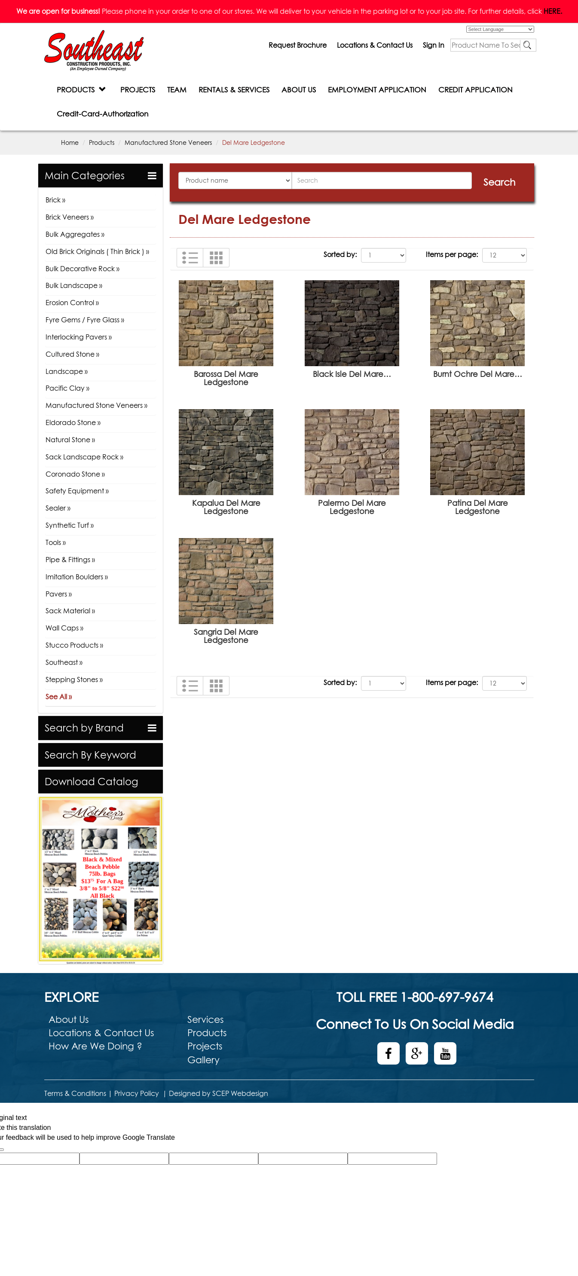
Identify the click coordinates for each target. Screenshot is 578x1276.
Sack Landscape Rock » (84, 457)
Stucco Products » (74, 645)
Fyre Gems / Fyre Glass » (85, 319)
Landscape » (67, 371)
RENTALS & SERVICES (234, 89)
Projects (205, 1046)
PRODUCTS (81, 89)
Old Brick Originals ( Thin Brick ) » (97, 251)
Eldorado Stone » (73, 422)
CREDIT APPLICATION (475, 89)
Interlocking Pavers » (79, 337)
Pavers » (59, 594)
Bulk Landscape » (74, 285)
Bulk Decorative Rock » (82, 268)
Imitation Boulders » (77, 576)
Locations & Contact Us (375, 45)
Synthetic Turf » (70, 525)
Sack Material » (70, 610)
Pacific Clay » (67, 388)
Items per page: (452, 254)
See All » (59, 696)
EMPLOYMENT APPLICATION (377, 89)
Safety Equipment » (77, 491)
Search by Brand (84, 728)
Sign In (433, 45)
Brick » (55, 200)
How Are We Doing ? (95, 1046)
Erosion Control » (72, 302)
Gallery (203, 1059)
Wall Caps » (64, 628)
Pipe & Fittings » (70, 559)
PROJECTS (137, 89)
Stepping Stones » (74, 679)
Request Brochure (298, 45)
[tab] (100, 175)
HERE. (553, 11)
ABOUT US (298, 89)
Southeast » (64, 662)
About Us (69, 1019)
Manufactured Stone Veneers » (96, 405)
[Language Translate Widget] (500, 29)
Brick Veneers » (70, 217)
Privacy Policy (136, 1093)
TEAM (177, 89)
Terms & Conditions (75, 1093)
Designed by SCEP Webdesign (218, 1093)
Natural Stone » (70, 439)
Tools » (56, 542)
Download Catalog (91, 781)
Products (101, 142)
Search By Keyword (90, 755)
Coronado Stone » (75, 474)
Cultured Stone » (72, 354)
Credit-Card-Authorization (102, 113)
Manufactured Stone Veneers (168, 142)
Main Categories (85, 175)
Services (205, 1019)
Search (499, 182)
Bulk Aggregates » (75, 234)
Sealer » (58, 508)
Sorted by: (340, 254)
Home (70, 142)
